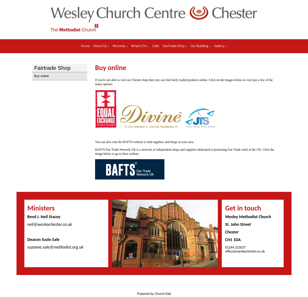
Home (85, 46)
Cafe (155, 46)
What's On (139, 46)
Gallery (219, 46)
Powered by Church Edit (154, 293)
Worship (119, 46)
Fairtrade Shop (173, 46)
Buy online (41, 76)
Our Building (199, 46)
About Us (100, 46)
